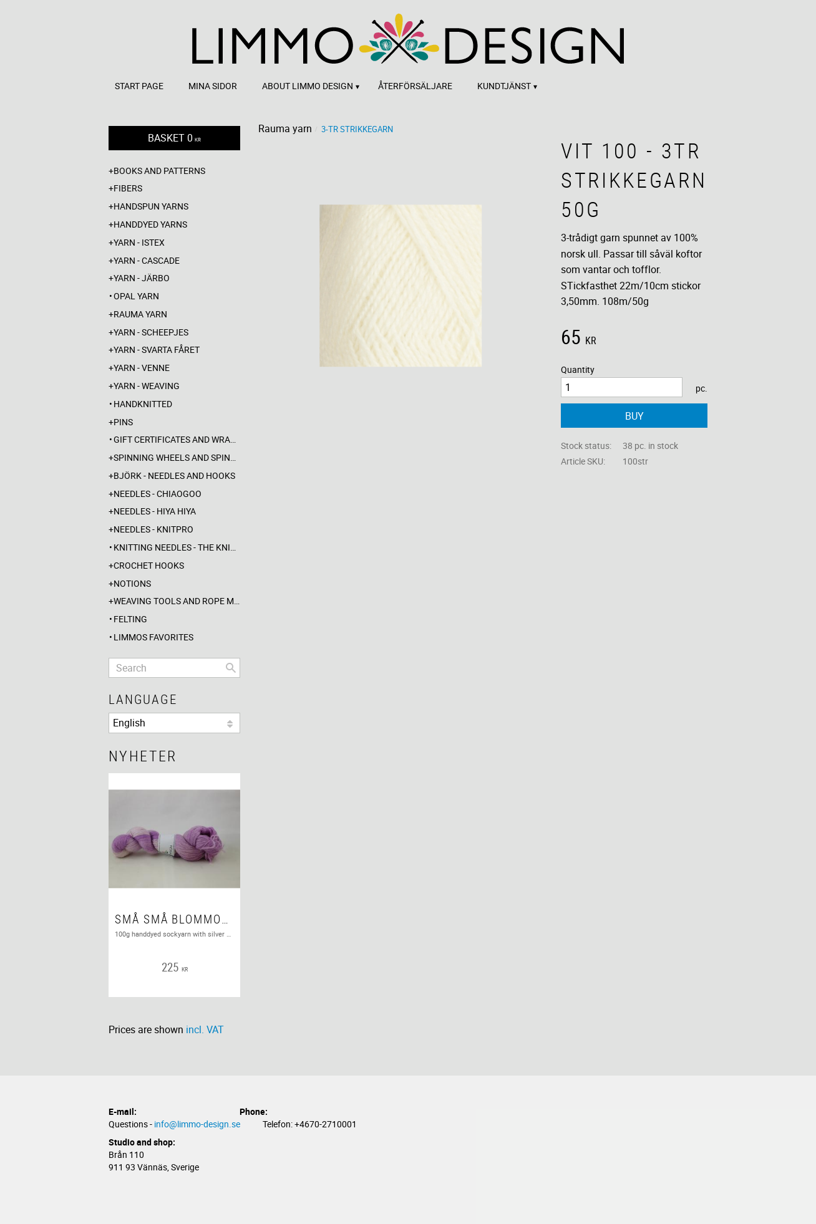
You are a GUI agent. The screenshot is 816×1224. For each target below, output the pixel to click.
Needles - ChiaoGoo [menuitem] (158, 493)
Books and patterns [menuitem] (159, 170)
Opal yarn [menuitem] (136, 296)
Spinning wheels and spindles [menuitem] (177, 457)
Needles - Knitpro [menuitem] (153, 529)
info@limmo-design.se (197, 1124)
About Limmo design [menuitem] (307, 86)
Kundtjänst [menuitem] (504, 86)
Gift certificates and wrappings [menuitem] (177, 439)
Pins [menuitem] (123, 422)
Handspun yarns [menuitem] (151, 206)
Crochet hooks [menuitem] (149, 565)
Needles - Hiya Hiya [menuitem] (155, 511)
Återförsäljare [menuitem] (415, 86)
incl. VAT (205, 1029)
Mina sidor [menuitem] (212, 86)
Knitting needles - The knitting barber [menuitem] (177, 547)
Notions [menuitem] (132, 583)
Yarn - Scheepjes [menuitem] (151, 332)
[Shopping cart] (174, 138)
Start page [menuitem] (139, 86)
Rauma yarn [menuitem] (140, 314)
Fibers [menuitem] (128, 188)
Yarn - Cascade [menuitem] (147, 260)
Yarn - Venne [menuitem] (142, 367)
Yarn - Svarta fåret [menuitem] (157, 349)
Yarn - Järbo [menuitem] (142, 278)
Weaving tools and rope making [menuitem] (177, 601)
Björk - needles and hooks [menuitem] (174, 475)
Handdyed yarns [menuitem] (150, 224)
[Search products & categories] (174, 668)
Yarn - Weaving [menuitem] (147, 386)
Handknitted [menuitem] (143, 404)
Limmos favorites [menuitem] (153, 637)
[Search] (230, 667)
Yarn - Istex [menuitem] (139, 242)
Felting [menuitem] (130, 619)
